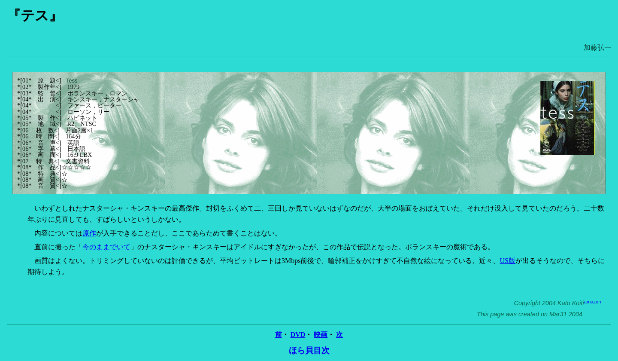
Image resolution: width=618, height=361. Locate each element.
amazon (592, 301)
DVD (298, 334)
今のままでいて (106, 247)
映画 (320, 334)
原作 (89, 233)
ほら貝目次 (309, 350)
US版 (507, 260)
